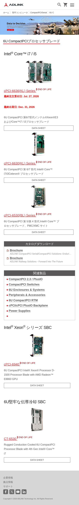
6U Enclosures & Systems (27, 289)
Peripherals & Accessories (27, 295)
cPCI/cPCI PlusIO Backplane (28, 305)
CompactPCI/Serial (38, 12)
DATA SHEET (39, 128)
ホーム (6, 12)
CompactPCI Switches (24, 284)
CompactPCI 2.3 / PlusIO (26, 279)
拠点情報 (8, 482)
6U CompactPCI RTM (23, 300)
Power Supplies (20, 310)
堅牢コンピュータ (20, 12)
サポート (8, 486)
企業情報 (8, 477)
